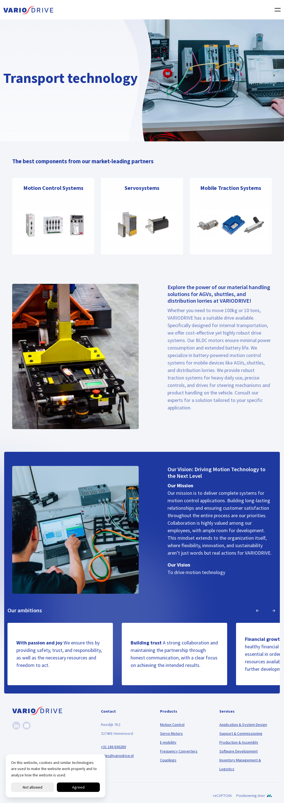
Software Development (238, 751)
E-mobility (168, 742)
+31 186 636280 (113, 746)
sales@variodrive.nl (117, 755)
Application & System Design (243, 724)
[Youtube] (26, 726)
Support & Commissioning (240, 733)
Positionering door (250, 795)
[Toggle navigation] (276, 9)
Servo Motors (171, 733)
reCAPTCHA (222, 795)
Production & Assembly (238, 742)
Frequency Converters (178, 751)
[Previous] (257, 611)
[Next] (274, 611)
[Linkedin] (16, 726)
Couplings (168, 760)
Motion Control (172, 724)
